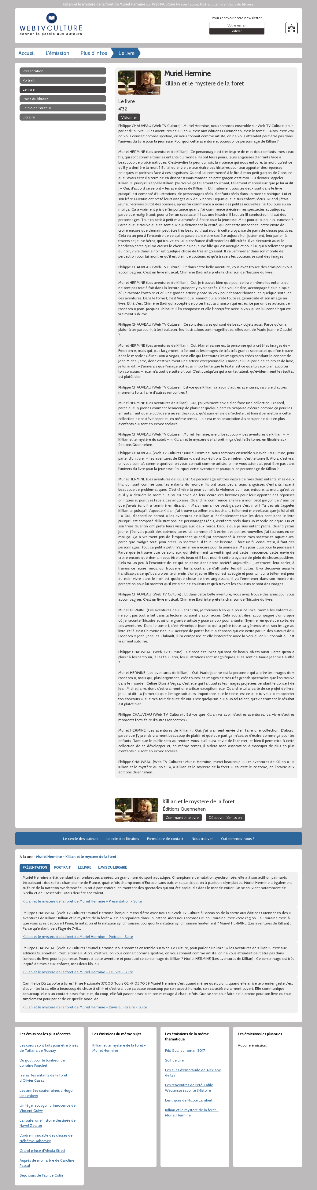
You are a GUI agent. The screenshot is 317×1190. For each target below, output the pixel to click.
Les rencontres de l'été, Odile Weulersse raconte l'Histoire (189, 1087)
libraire (29, 117)
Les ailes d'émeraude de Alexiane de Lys (193, 1072)
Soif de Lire (174, 1060)
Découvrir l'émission (225, 817)
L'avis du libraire (240, 4)
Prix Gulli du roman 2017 (185, 1050)
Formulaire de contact (165, 838)
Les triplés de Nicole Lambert (188, 1100)
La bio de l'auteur (37, 108)
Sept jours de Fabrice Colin (41, 1175)
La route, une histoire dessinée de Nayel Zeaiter (48, 1123)
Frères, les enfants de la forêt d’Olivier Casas (43, 1078)
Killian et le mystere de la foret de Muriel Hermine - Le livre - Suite (78, 972)
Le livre (220, 4)
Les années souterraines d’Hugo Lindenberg (46, 1093)
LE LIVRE (84, 867)
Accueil (26, 53)
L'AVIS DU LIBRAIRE (112, 867)
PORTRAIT (62, 867)
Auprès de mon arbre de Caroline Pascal (47, 1163)
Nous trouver (202, 838)
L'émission (57, 53)
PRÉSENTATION (35, 867)
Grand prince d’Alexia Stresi (42, 1150)
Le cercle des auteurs (80, 838)
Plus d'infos (94, 53)
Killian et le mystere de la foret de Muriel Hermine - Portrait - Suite (78, 936)
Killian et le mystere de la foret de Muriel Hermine (104, 4)
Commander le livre (182, 817)
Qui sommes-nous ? (237, 838)
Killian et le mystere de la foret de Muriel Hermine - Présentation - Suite (82, 901)
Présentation (187, 4)
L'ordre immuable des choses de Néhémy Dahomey (46, 1138)
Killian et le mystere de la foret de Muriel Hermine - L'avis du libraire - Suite (85, 1007)
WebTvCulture (163, 4)
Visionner (129, 117)
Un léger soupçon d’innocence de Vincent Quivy (48, 1108)
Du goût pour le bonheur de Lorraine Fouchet (42, 1063)
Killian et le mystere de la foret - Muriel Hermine (119, 1048)
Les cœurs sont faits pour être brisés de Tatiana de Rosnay (49, 1048)
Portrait (206, 4)
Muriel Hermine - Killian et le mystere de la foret (76, 856)
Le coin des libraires (122, 838)
